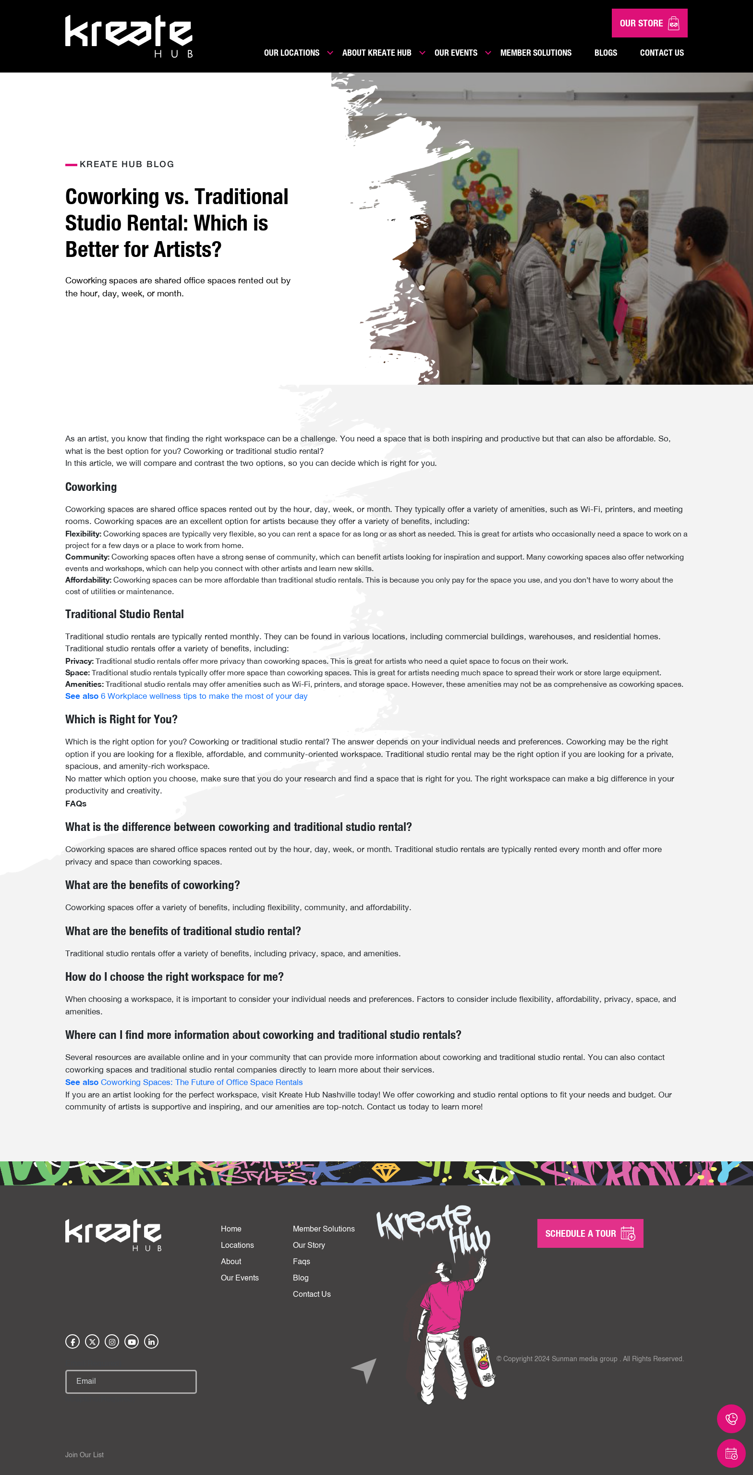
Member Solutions (535, 52)
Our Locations (291, 52)
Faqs (301, 1262)
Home (231, 1229)
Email (93, 1364)
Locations (237, 1246)
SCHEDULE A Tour (590, 1233)
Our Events (456, 52)
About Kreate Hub (377, 52)
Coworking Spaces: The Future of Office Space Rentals (184, 1082)
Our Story (309, 1246)
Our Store (650, 23)
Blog (301, 1278)
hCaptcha (100, 1399)
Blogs (606, 52)
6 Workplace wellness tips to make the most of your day (186, 696)
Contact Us (662, 52)
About (231, 1262)
